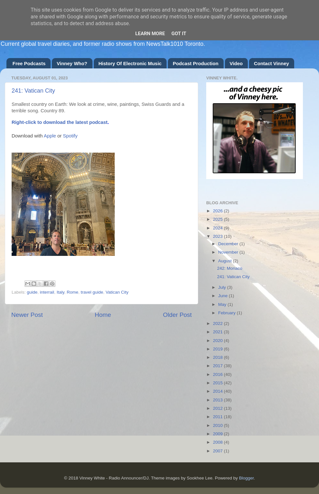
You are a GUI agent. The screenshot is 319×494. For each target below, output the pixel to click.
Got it (178, 33)
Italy (60, 292)
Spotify (70, 135)
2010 (218, 425)
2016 (218, 374)
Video (236, 63)
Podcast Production (195, 63)
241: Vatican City (33, 90)
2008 (218, 442)
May (222, 304)
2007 (218, 451)
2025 (218, 219)
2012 (218, 408)
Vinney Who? (72, 63)
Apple (50, 135)
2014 (218, 391)
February (227, 312)
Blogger (246, 478)
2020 (218, 340)
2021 (218, 331)
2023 (218, 236)
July (222, 287)
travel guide (92, 292)
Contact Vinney (271, 63)
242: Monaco (229, 268)
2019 (218, 349)
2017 (218, 365)
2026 (218, 210)
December (228, 243)
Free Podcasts (29, 63)
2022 (218, 323)
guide (32, 292)
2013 (218, 400)
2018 (218, 357)
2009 (218, 433)
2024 (218, 228)
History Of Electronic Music (130, 63)
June (223, 295)
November (228, 252)
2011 (218, 416)
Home (103, 314)
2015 (218, 382)
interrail (47, 292)
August (225, 260)
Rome (72, 292)
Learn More (150, 33)
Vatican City (117, 292)
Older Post (177, 314)
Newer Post (27, 314)
